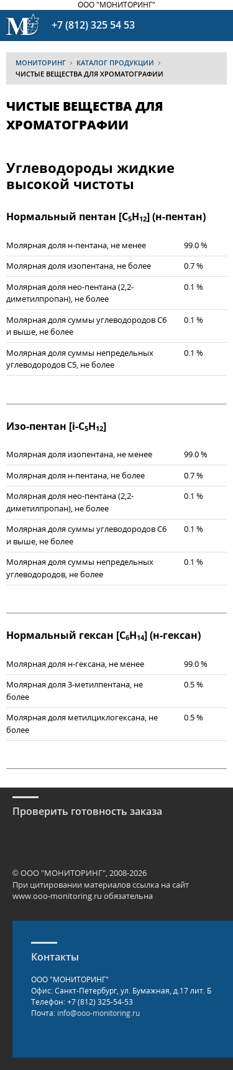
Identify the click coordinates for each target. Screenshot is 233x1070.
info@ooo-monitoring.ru (98, 1013)
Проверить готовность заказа (87, 811)
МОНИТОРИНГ (41, 62)
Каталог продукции (115, 62)
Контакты (55, 957)
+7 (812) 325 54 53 (93, 25)
